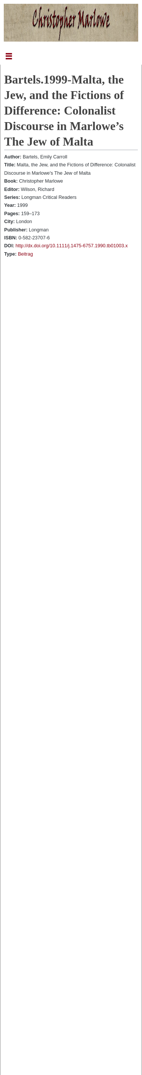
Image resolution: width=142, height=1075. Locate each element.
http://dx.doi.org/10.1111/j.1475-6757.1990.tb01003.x (72, 245)
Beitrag (25, 254)
